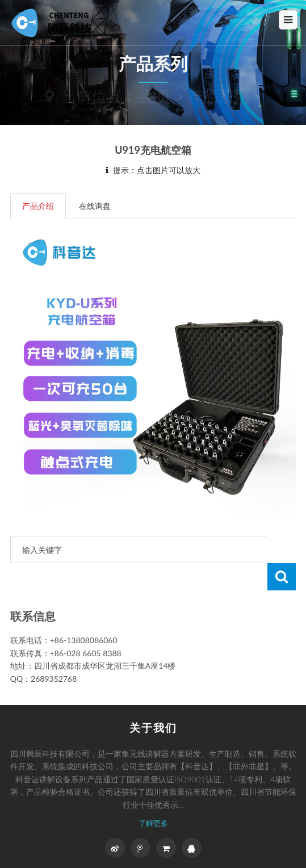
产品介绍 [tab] (38, 206)
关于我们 (153, 727)
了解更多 (153, 823)
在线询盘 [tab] (95, 206)
